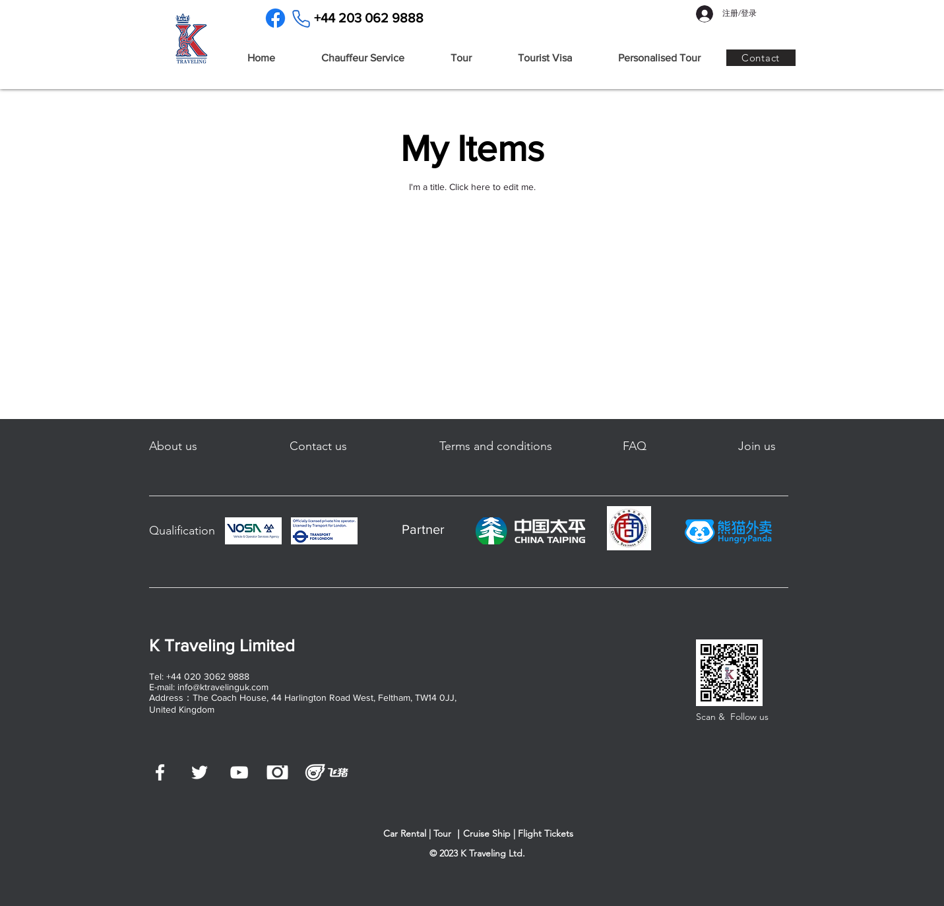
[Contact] (761, 57)
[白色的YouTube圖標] (239, 772)
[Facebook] (275, 18)
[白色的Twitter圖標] (199, 772)
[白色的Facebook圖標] (160, 772)
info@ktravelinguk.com (222, 687)
